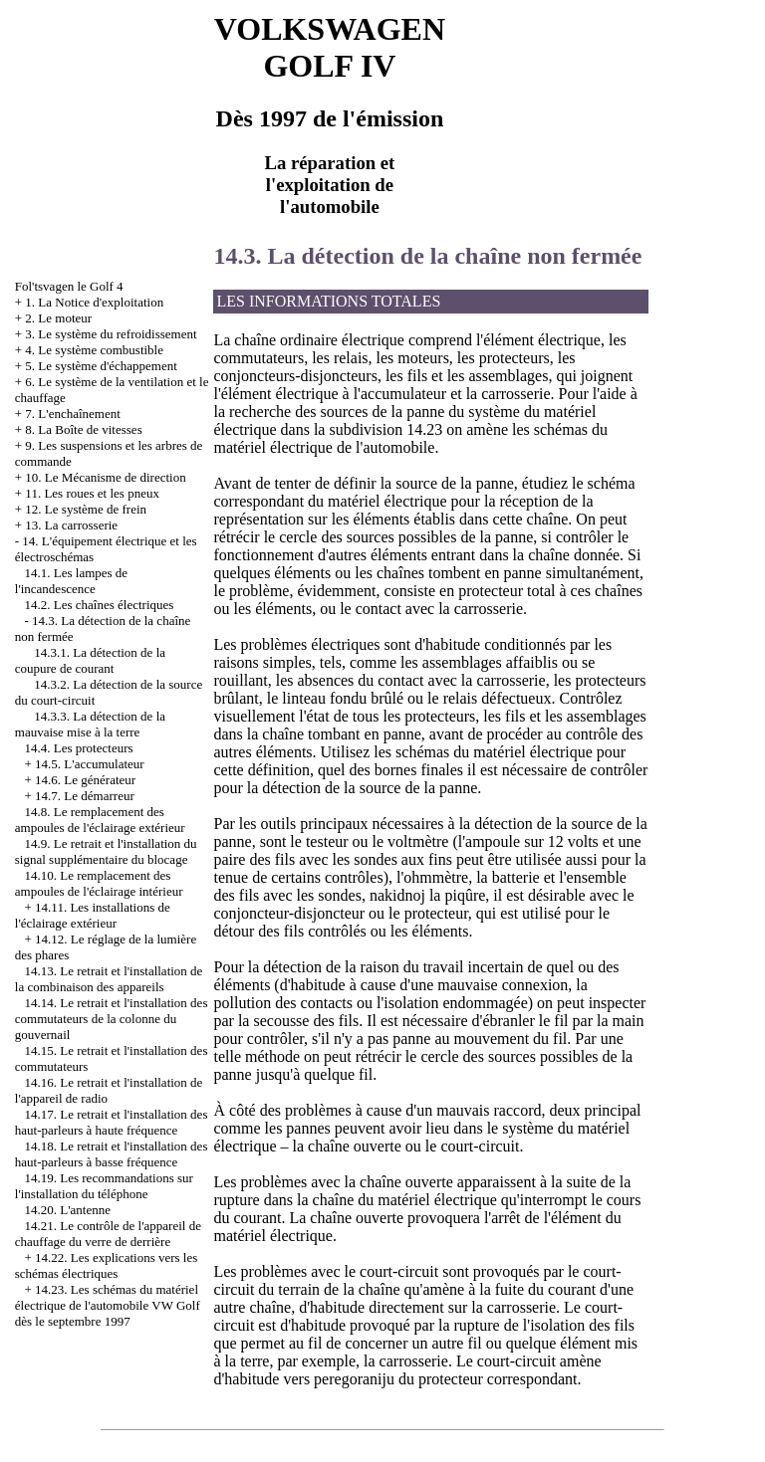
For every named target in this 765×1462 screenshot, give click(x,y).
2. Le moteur (58, 318)
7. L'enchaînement (72, 413)
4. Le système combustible (94, 349)
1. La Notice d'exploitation (94, 302)
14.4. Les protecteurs (79, 747)
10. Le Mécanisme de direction (105, 477)
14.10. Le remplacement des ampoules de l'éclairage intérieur (99, 883)
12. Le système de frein (85, 509)
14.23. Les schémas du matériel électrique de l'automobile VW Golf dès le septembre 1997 (107, 1305)
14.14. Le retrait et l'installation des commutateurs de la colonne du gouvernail (111, 1018)
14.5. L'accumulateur (89, 763)
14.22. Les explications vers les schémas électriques (106, 1265)
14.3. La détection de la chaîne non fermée (427, 256)
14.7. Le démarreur (84, 795)
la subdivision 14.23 (378, 429)
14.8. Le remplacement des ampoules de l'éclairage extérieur (100, 819)
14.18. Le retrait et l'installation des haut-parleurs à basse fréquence (111, 1154)
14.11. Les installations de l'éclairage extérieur (92, 915)
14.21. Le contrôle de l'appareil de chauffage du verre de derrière (108, 1233)
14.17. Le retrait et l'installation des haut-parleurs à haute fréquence (111, 1122)
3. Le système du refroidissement (110, 333)
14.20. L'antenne (68, 1209)
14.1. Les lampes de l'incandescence (71, 580)
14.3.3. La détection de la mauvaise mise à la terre (90, 724)
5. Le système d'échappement (101, 365)
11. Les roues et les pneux (92, 493)
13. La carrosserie (71, 525)
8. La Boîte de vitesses (83, 429)
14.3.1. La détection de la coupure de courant (90, 660)
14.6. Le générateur (85, 779)
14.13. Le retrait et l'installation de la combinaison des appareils (109, 978)
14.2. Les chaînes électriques (99, 604)
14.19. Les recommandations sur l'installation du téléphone (104, 1185)
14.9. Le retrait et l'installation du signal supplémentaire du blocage (106, 851)
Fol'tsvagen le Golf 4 (69, 286)
